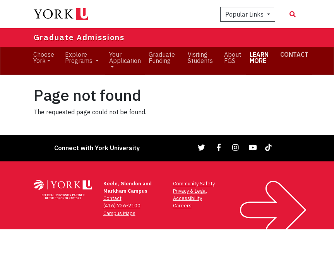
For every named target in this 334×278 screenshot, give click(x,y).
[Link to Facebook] (219, 147)
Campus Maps (119, 213)
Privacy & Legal (190, 191)
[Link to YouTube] (253, 147)
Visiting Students (200, 57)
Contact (112, 198)
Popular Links (245, 14)
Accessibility (187, 198)
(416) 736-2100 (121, 205)
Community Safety (194, 183)
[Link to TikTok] (270, 147)
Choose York (43, 57)
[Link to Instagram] (236, 147)
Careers (182, 205)
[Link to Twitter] (202, 147)
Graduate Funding (162, 57)
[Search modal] (292, 14)
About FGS (232, 57)
